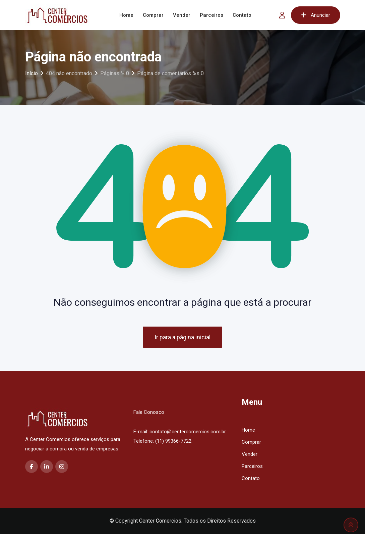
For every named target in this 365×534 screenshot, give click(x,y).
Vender (181, 15)
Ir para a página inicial (182, 337)
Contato (242, 15)
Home (126, 15)
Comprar (153, 15)
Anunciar (315, 15)
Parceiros (211, 15)
